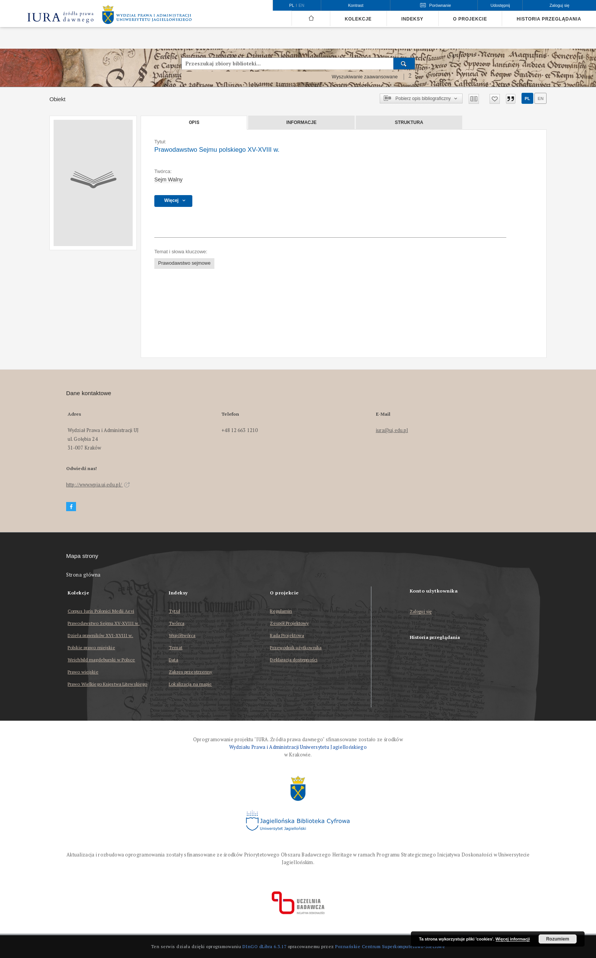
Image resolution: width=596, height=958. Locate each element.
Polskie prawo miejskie (91, 647)
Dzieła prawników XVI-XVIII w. (100, 635)
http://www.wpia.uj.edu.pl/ (98, 484)
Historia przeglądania (549, 19)
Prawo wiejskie (83, 672)
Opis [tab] (194, 122)
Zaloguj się (421, 611)
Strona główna (83, 575)
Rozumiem (557, 939)
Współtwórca (182, 635)
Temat (175, 647)
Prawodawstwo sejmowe (184, 263)
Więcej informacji (513, 939)
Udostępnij (500, 5)
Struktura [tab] (409, 122)
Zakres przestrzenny (190, 672)
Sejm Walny (168, 179)
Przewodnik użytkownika (296, 647)
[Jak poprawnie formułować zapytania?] (410, 76)
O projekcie (470, 19)
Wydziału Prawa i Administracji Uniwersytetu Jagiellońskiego (298, 747)
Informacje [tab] (301, 122)
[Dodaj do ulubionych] (495, 99)
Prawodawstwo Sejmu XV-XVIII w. (104, 623)
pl (527, 98)
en (540, 98)
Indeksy (412, 19)
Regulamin (281, 611)
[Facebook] (71, 507)
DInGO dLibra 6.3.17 (265, 946)
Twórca (176, 623)
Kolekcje (358, 19)
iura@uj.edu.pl (392, 430)
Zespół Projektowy (289, 623)
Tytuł (174, 611)
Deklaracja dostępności (293, 659)
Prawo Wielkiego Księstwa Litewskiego (107, 684)
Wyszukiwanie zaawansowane (365, 76)
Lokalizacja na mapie (190, 684)
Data (173, 659)
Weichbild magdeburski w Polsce (101, 659)
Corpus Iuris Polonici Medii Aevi (101, 611)
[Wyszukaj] (404, 63)
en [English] (301, 5)
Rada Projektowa (287, 635)
